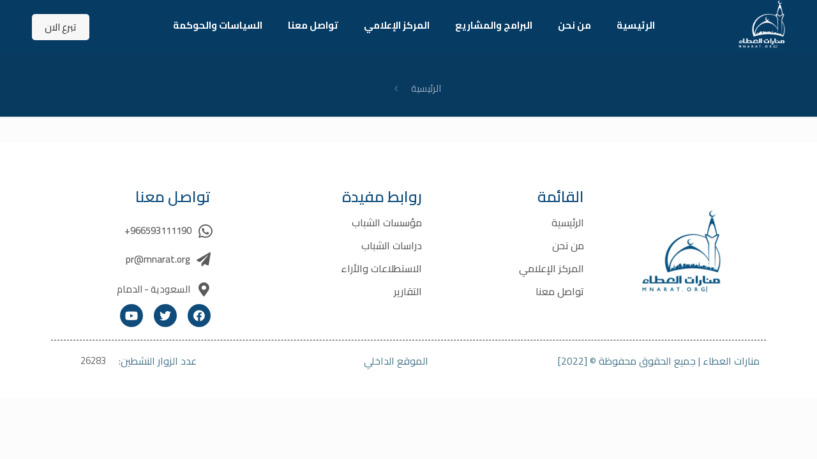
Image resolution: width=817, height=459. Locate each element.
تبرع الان (61, 27)
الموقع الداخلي (396, 360)
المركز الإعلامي (551, 268)
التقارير (408, 291)
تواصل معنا (560, 291)
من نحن (568, 245)
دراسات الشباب (391, 245)
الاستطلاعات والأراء (381, 268)
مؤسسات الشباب (387, 222)
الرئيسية (426, 88)
